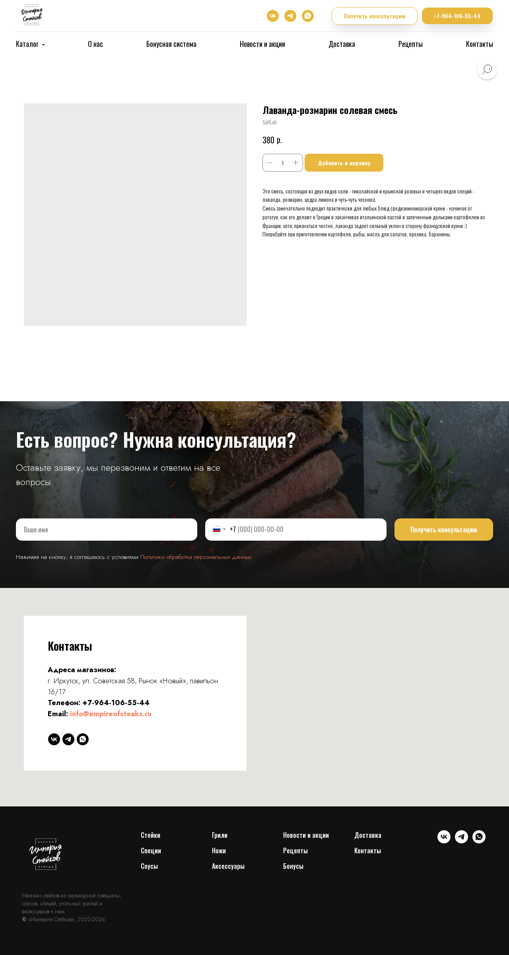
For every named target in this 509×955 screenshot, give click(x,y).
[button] (375, 16)
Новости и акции (262, 44)
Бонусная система (171, 44)
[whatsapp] (308, 16)
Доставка (341, 44)
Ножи (219, 850)
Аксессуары (228, 866)
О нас (95, 44)
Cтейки (150, 835)
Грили (219, 835)
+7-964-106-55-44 (116, 703)
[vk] (273, 16)
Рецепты (410, 44)
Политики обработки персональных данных (195, 557)
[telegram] (290, 16)
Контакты (479, 44)
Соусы (149, 866)
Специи (151, 850)
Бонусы (293, 866)
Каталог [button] (28, 44)
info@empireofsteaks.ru (111, 714)
